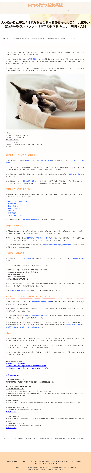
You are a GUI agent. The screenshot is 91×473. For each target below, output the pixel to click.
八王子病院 (22, 460)
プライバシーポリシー (41, 462)
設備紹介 (67, 460)
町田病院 (41, 460)
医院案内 (36, 10)
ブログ (57, 10)
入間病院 (48, 460)
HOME (19, 10)
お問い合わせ (66, 10)
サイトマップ (53, 462)
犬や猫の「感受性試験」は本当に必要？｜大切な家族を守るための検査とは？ (66, 437)
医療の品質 (59, 460)
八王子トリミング (32, 460)
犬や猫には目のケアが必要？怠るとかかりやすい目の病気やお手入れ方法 (27, 367)
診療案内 (27, 10)
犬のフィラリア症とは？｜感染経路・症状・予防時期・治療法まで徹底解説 (24, 437)
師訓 (53, 460)
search (73, 10)
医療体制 (47, 10)
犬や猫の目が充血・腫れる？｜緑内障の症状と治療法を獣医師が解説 (26, 364)
